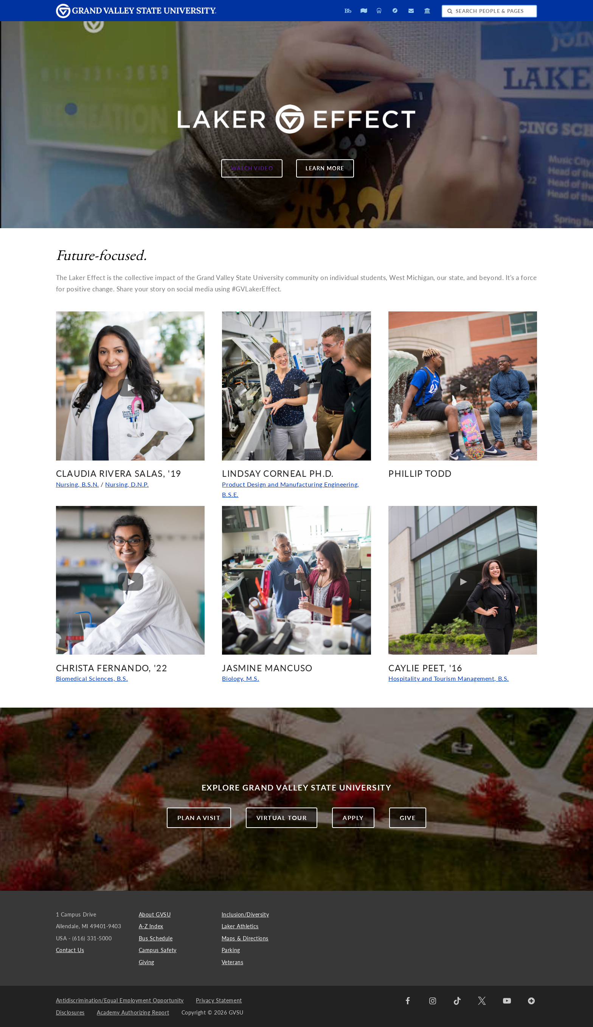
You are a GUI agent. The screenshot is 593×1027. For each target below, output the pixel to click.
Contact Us (70, 950)
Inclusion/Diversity (245, 914)
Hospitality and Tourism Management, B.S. (448, 678)
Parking (231, 950)
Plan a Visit (198, 817)
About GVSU (155, 914)
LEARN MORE (320, 170)
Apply (353, 817)
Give (408, 817)
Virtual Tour (281, 817)
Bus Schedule (155, 938)
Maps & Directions (245, 938)
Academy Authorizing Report (133, 1012)
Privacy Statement (219, 1000)
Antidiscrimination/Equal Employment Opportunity (120, 1000)
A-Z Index (151, 926)
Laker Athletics (240, 926)
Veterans (232, 962)
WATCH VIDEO (247, 170)
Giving (146, 962)
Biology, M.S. (240, 678)
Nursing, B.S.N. (77, 484)
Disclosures (70, 1012)
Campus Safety (158, 950)
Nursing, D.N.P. (127, 484)
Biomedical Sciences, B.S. (92, 678)
